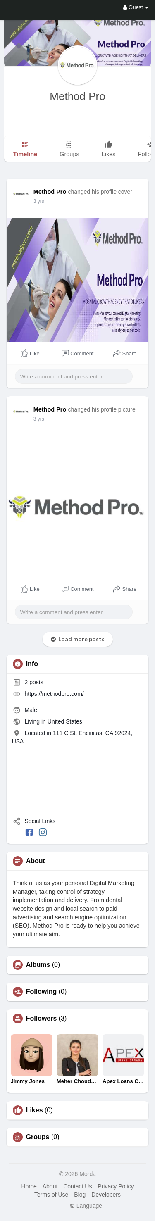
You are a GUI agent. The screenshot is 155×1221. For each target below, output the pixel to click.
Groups (38, 1137)
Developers (106, 1194)
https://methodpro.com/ (54, 693)
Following (41, 991)
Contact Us (77, 1186)
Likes (34, 1110)
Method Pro (77, 96)
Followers (41, 1018)
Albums (38, 965)
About (50, 1186)
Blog (80, 1194)
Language (85, 1206)
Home (28, 1186)
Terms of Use (51, 1194)
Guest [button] (135, 7)
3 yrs (38, 201)
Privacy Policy (116, 1186)
